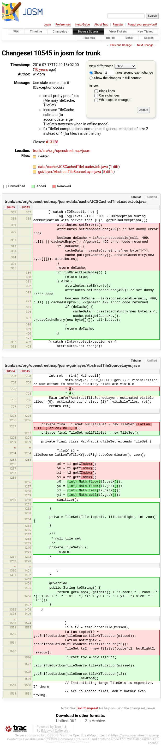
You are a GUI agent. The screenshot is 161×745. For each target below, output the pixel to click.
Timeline (36, 31)
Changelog (60, 31)
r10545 (25, 207)
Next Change (145, 45)
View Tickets (118, 31)
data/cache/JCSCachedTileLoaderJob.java (73, 167)
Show (96, 72)
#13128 (52, 142)
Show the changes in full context (115, 78)
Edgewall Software (54, 731)
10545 (43, 53)
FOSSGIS (51, 735)
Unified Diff (66, 720)
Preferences (63, 24)
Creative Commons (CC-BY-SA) (68, 739)
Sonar (130, 37)
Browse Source (88, 31)
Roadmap (89, 37)
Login (47, 24)
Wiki (16, 31)
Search (149, 37)
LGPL (155, 739)
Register (118, 24)
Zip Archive (95, 720)
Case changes (109, 95)
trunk (93, 53)
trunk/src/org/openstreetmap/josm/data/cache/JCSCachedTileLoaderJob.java (75, 201)
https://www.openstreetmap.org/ (135, 735)
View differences (101, 66)
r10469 (10, 207)
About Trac (101, 24)
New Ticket (145, 31)
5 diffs (108, 172)
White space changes (114, 100)
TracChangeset (87, 708)
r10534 (10, 371)
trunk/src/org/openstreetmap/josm (61, 151)
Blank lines (107, 91)
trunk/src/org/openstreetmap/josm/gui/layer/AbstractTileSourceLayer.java (72, 365)
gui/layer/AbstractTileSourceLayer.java (70, 172)
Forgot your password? (142, 24)
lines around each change (128, 72)
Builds (110, 37)
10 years (41, 69)
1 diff (114, 167)
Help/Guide (82, 24)
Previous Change (121, 45)
